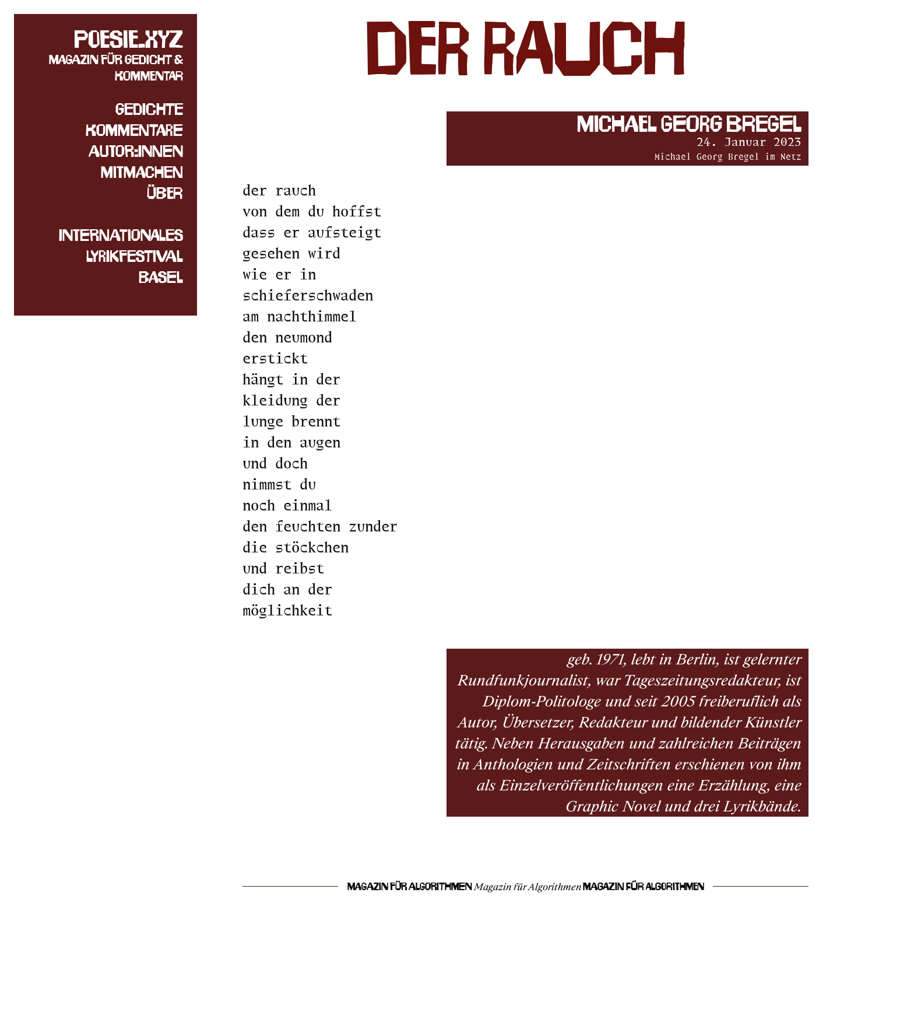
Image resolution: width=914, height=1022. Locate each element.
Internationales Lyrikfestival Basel (121, 256)
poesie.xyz (128, 39)
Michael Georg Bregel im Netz (728, 157)
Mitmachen (142, 172)
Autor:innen (136, 151)
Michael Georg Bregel (689, 124)
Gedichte (149, 109)
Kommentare (134, 130)
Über (165, 193)
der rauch (525, 48)
